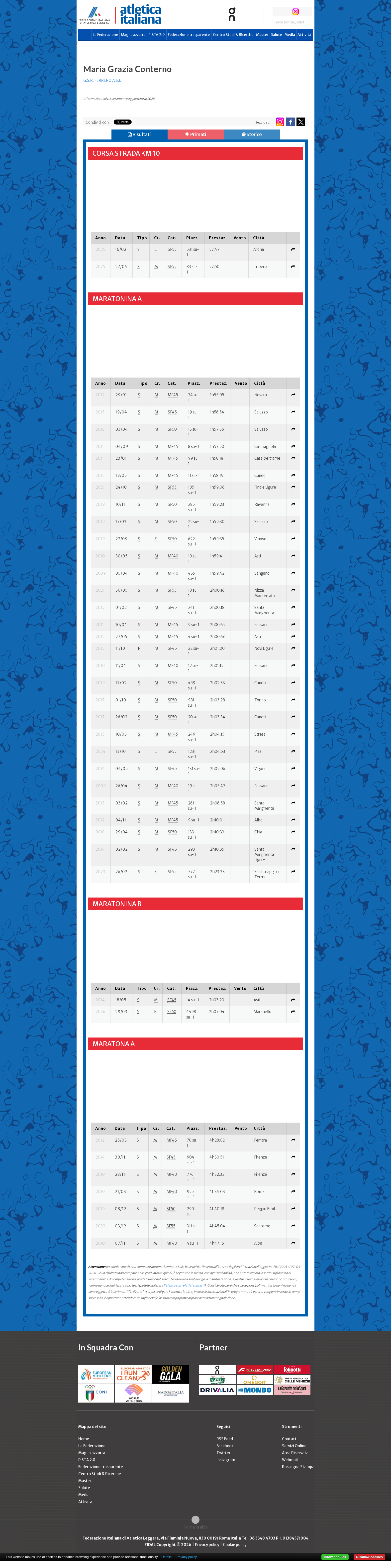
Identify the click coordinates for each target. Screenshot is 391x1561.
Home (83, 1438)
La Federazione (105, 34)
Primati (195, 134)
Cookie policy (234, 1544)
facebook (277, 11)
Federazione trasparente (189, 34)
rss (305, 11)
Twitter (223, 1452)
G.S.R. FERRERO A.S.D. (102, 80)
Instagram (225, 1459)
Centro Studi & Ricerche (233, 34)
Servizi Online (294, 1445)
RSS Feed (224, 1438)
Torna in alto (196, 1527)
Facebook (224, 1445)
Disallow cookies (369, 1557)
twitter (286, 11)
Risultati (139, 134)
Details (166, 1557)
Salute (276, 34)
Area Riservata (295, 1452)
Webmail (290, 1459)
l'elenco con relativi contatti (184, 1285)
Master (262, 34)
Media (290, 34)
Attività (304, 34)
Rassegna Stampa (298, 1466)
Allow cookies (335, 1557)
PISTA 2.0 (156, 34)
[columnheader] (100, 238)
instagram (296, 11)
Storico (252, 134)
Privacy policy (207, 1544)
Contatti (289, 1438)
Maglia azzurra (133, 34)
